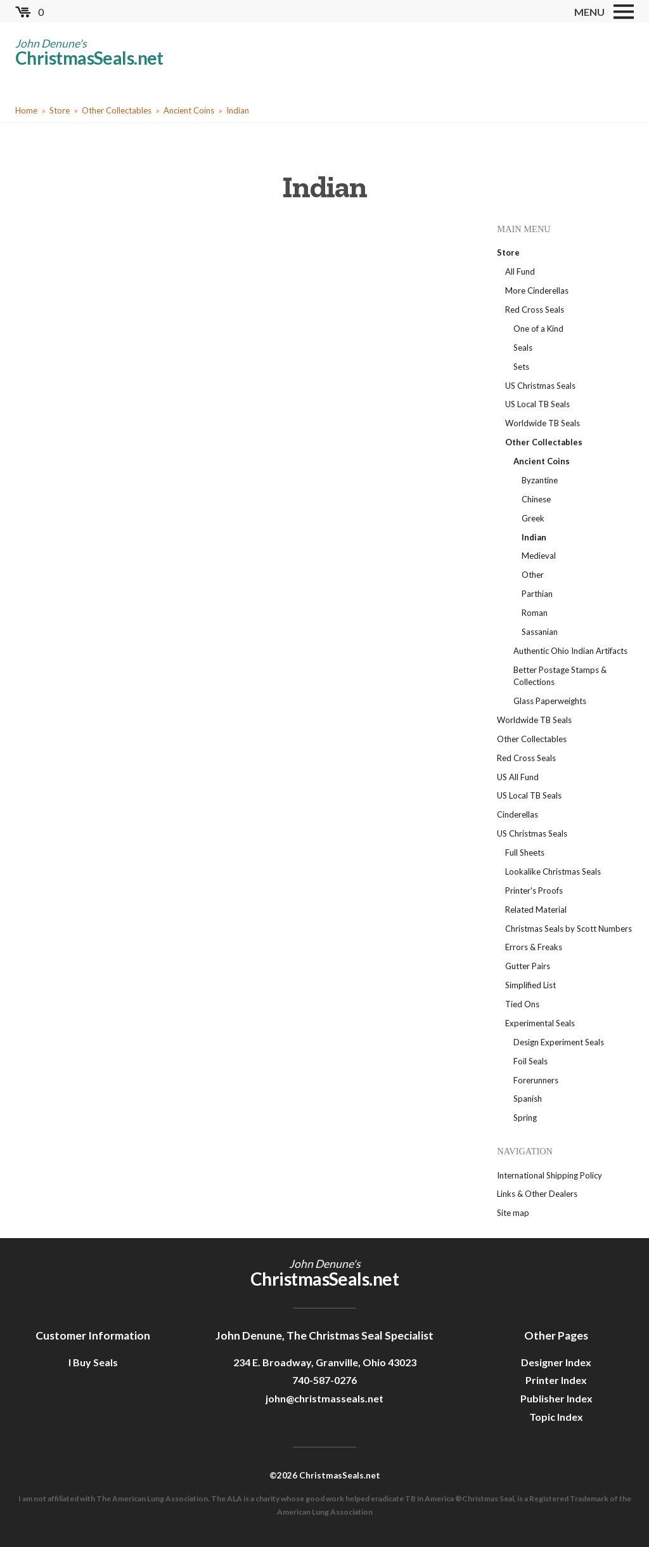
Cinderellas (517, 814)
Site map (513, 1213)
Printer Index (556, 1380)
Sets (521, 367)
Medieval (539, 556)
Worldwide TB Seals (542, 423)
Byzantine (540, 480)
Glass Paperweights (549, 701)
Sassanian (540, 632)
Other (533, 575)
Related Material (536, 909)
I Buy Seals (93, 1362)
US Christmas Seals (540, 386)
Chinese (536, 499)
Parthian (537, 594)
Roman (535, 613)
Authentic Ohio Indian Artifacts (570, 651)
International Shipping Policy (549, 1175)
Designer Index (556, 1362)
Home (26, 110)
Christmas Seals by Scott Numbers (568, 929)
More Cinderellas (537, 290)
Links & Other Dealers (537, 1194)
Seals (522, 348)
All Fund (520, 271)
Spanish (527, 1098)
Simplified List (530, 985)
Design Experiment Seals (558, 1042)
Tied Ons (522, 1004)
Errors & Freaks (533, 947)
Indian (237, 110)
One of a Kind (538, 328)
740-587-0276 (324, 1380)
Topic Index (556, 1417)
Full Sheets (524, 852)
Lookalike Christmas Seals (553, 871)
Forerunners (535, 1080)
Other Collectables (116, 110)
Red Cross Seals (534, 309)
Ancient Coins (189, 110)
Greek (533, 518)
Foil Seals (530, 1061)
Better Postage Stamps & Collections (560, 676)
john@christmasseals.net (324, 1398)
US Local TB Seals (537, 404)
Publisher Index (556, 1398)
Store (59, 110)
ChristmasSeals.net (89, 58)
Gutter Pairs (527, 966)
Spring (525, 1118)
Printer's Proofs (534, 890)
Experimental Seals (540, 1023)
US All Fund (518, 777)
